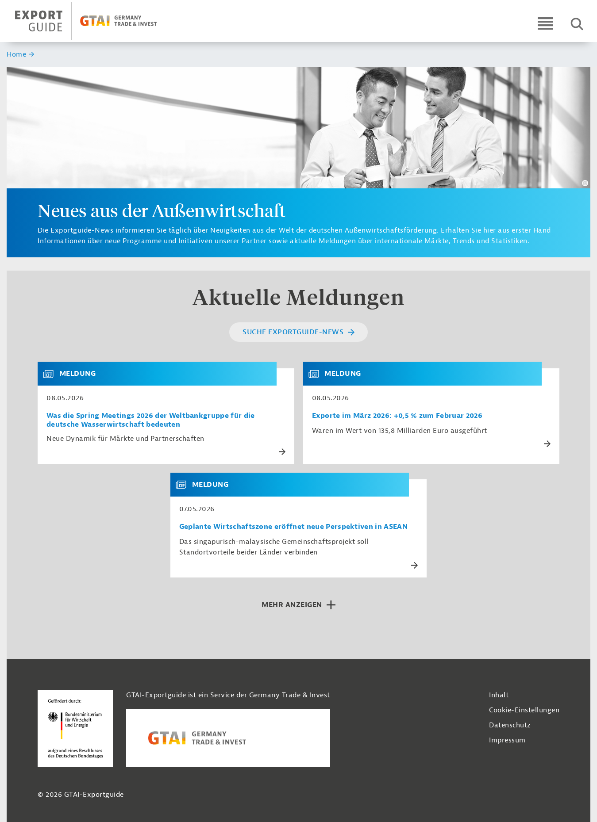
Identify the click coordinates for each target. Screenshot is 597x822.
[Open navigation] (545, 23)
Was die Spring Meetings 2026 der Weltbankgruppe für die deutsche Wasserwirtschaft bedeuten (150, 420)
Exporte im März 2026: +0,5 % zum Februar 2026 (397, 416)
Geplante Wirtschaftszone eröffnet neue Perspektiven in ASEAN (293, 527)
